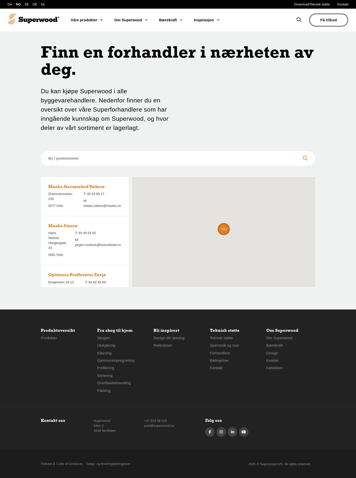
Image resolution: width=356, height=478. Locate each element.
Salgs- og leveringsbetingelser (108, 464)
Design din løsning (169, 338)
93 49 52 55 (87, 233)
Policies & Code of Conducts (62, 464)
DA (9, 4)
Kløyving (104, 353)
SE (26, 4)
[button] (224, 229)
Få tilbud (328, 20)
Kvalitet (272, 360)
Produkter (49, 338)
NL (43, 4)
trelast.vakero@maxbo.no (102, 206)
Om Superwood (279, 338)
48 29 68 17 (95, 194)
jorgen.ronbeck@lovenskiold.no (98, 245)
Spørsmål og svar (224, 345)
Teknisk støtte (221, 338)
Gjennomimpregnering (115, 360)
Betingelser (219, 360)
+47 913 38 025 (155, 421)
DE (35, 4)
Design (272, 353)
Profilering (105, 368)
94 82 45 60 (97, 282)
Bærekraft (274, 345)
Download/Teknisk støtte (312, 4)
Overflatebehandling (114, 383)
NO (18, 4)
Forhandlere (220, 353)
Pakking (104, 390)
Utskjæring (106, 345)
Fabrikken (274, 368)
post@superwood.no (159, 426)
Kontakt (343, 4)
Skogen (103, 338)
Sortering (104, 375)
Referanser (163, 345)
